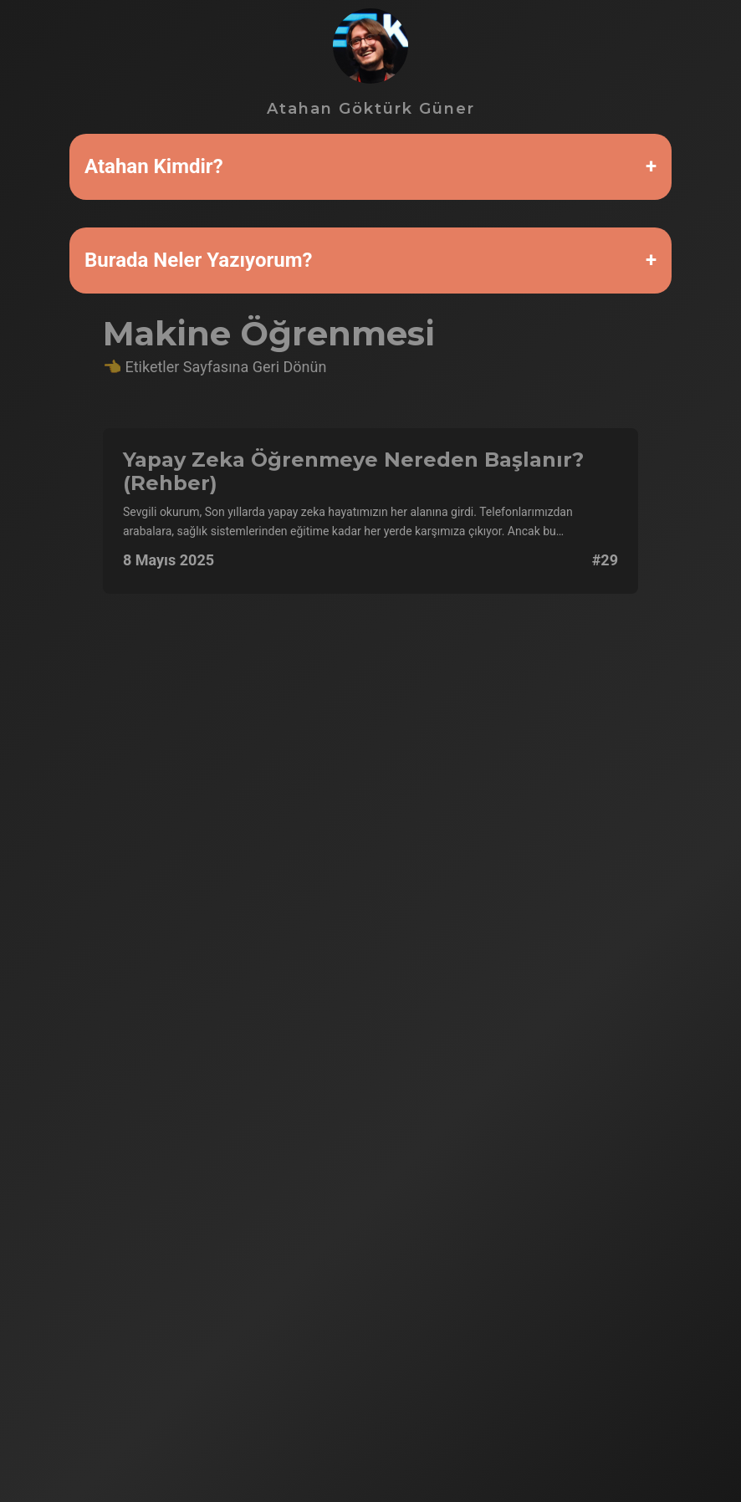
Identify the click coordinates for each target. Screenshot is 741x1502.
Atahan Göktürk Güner (371, 63)
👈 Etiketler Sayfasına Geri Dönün (214, 367)
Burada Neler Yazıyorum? (198, 260)
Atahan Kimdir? (153, 166)
